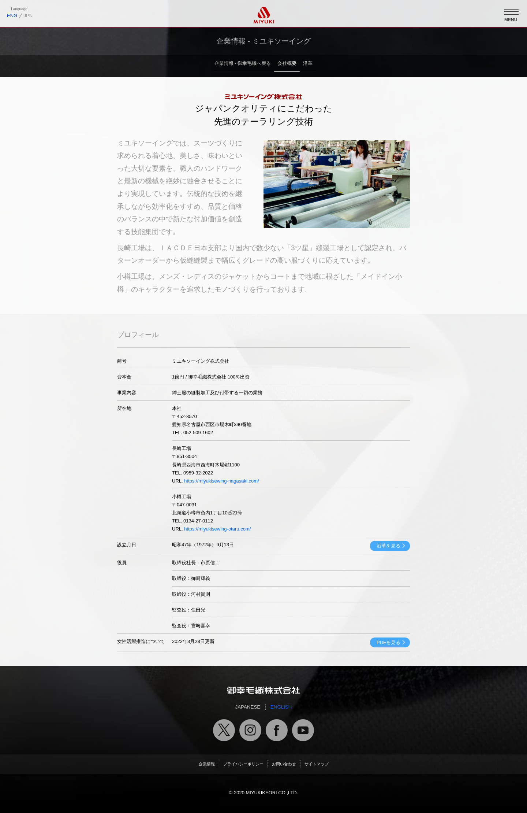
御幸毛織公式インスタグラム (250, 730)
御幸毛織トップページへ (263, 690)
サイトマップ (316, 764)
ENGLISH (281, 707)
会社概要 (286, 63)
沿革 (308, 63)
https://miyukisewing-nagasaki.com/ (221, 481)
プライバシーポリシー (243, 764)
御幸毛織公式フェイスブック (277, 730)
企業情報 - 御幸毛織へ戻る (242, 63)
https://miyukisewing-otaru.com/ (217, 529)
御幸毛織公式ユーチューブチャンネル (303, 730)
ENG (12, 15)
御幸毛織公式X (224, 730)
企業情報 (207, 764)
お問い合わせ (284, 764)
